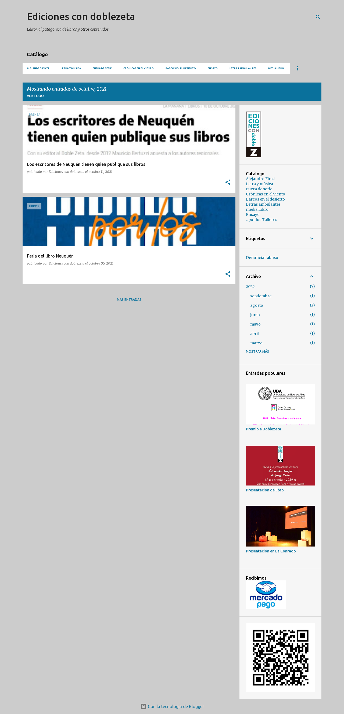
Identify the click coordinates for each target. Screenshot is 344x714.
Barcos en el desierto (181, 68)
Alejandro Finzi (38, 68)
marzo (256, 343)
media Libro (276, 68)
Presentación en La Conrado (271, 551)
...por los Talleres (261, 219)
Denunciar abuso (262, 257)
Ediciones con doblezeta (81, 16)
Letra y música (71, 68)
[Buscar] (318, 17)
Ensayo (213, 68)
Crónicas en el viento (138, 68)
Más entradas (129, 299)
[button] (228, 182)
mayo (255, 324)
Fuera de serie (102, 68)
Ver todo (35, 96)
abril (254, 333)
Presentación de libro (265, 490)
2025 (250, 286)
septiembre (260, 296)
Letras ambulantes (243, 68)
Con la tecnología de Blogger (172, 706)
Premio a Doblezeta (263, 429)
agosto (256, 305)
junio (255, 314)
